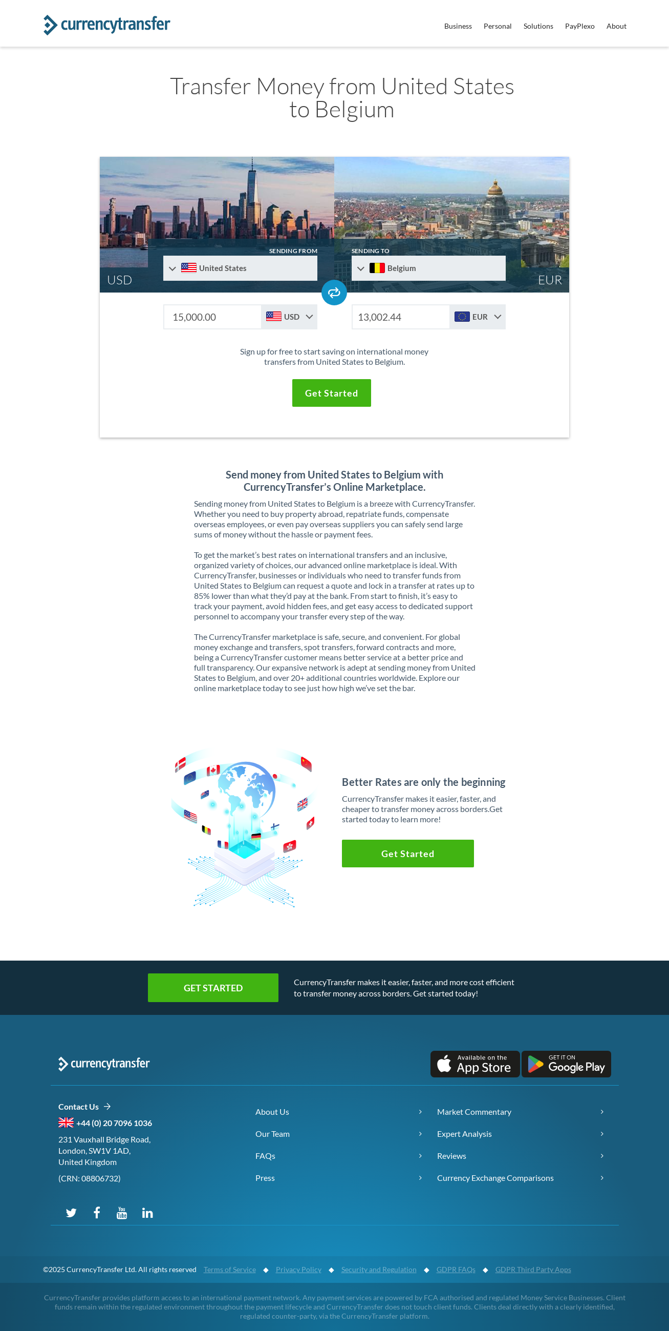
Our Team (272, 1133)
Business (458, 26)
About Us (272, 1111)
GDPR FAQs (456, 1269)
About (617, 26)
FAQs (265, 1155)
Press (265, 1177)
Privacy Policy (298, 1269)
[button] (331, 393)
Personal (498, 26)
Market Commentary (474, 1111)
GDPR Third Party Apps (533, 1269)
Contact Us (84, 1106)
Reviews (451, 1155)
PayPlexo (580, 26)
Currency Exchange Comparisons (495, 1177)
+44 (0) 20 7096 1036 (114, 1123)
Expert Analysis (464, 1133)
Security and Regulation (379, 1269)
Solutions (538, 26)
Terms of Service (230, 1269)
